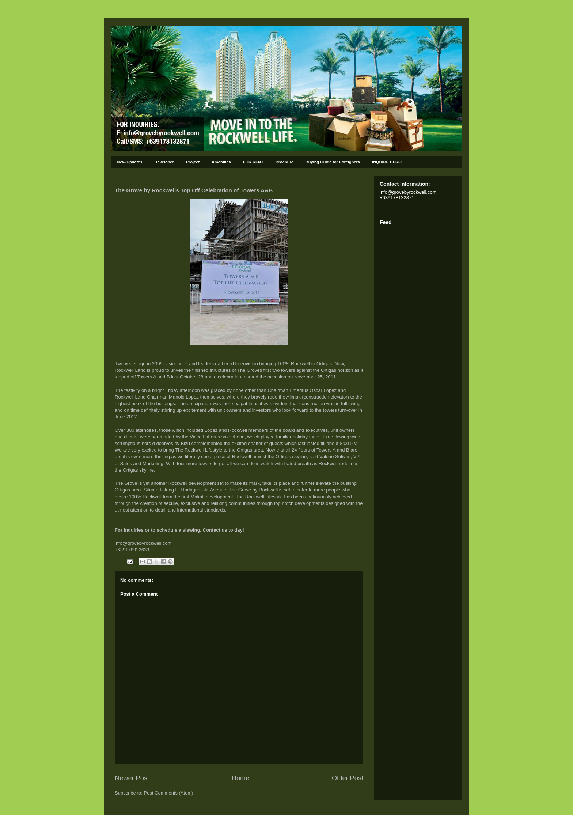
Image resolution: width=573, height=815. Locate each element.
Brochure (284, 162)
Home (241, 778)
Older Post (347, 778)
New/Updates (130, 162)
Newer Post (132, 778)
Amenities (221, 162)
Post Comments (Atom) (168, 793)
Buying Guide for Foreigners (333, 162)
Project (193, 162)
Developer (164, 162)
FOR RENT (253, 162)
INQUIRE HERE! (387, 162)
